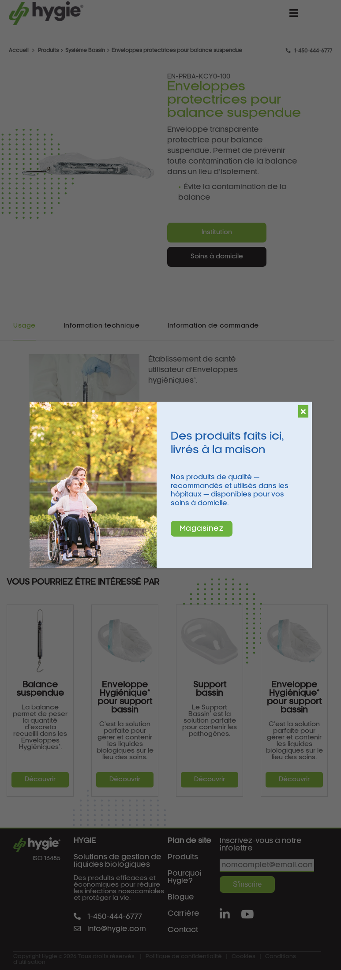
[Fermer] (303, 411)
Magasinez (202, 528)
